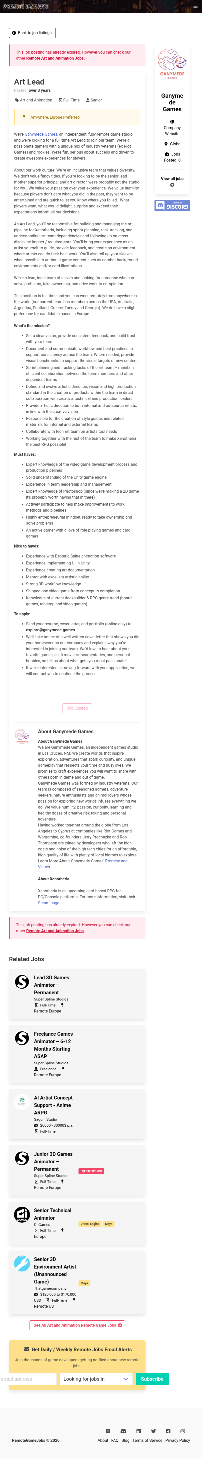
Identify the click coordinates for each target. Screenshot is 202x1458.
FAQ (114, 1440)
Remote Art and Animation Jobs (55, 58)
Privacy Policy (178, 1440)
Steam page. (49, 903)
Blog (126, 1440)
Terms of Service (147, 1440)
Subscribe (152, 1379)
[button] (195, 6)
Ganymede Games (41, 134)
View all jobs (172, 178)
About (103, 1440)
